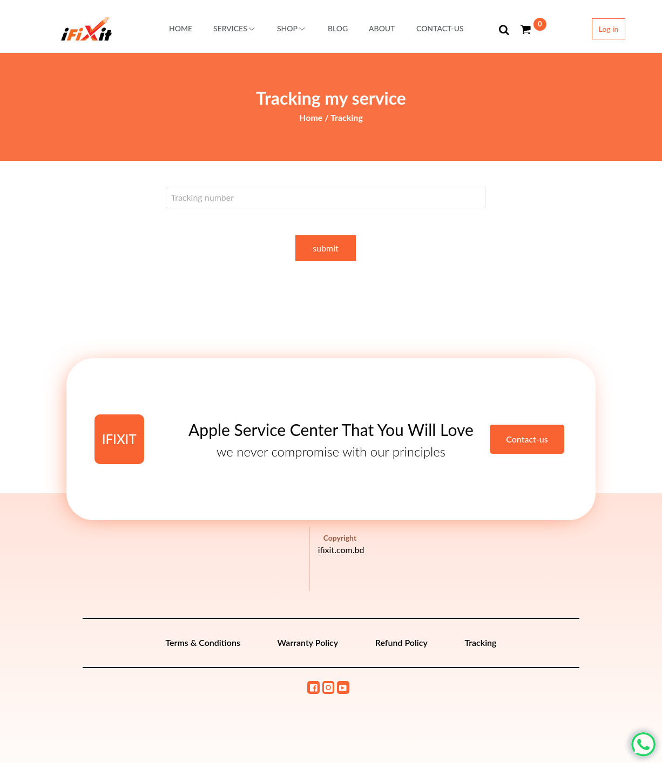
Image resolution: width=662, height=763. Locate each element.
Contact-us (527, 439)
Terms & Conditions (203, 642)
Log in (609, 28)
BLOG (338, 28)
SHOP (292, 28)
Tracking (346, 117)
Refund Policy (401, 642)
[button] (504, 30)
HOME (180, 28)
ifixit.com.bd (341, 549)
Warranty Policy (308, 642)
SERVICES (234, 28)
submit (326, 248)
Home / (314, 117)
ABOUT (382, 28)
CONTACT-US (440, 28)
